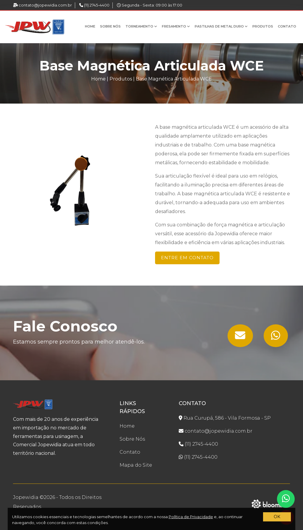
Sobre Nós (110, 26)
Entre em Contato (187, 257)
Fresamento (176, 26)
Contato (287, 26)
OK (277, 516)
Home (90, 26)
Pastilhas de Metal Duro (221, 26)
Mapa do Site (136, 465)
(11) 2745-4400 (94, 5)
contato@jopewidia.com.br (42, 5)
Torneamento (141, 26)
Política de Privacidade (191, 516)
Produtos (262, 26)
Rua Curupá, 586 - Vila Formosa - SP (225, 418)
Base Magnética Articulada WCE (174, 79)
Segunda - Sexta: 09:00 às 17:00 (149, 5)
